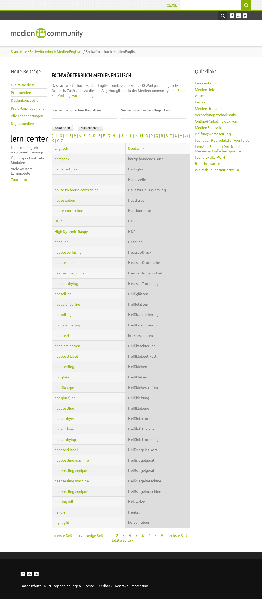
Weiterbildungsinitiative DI (217, 169)
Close (172, 5)
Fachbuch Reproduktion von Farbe (222, 140)
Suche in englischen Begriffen (76, 110)
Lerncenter (204, 83)
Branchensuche (207, 163)
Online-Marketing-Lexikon (216, 121)
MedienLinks (205, 89)
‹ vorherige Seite (92, 535)
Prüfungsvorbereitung (213, 133)
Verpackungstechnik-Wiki (215, 114)
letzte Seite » (123, 540)
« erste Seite (64, 535)
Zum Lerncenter (24, 179)
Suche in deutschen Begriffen (145, 110)
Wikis (199, 95)
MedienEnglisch (208, 127)
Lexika (200, 102)
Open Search (222, 15)
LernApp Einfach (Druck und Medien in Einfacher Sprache (218, 148)
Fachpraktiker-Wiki (210, 157)
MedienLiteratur (208, 108)
